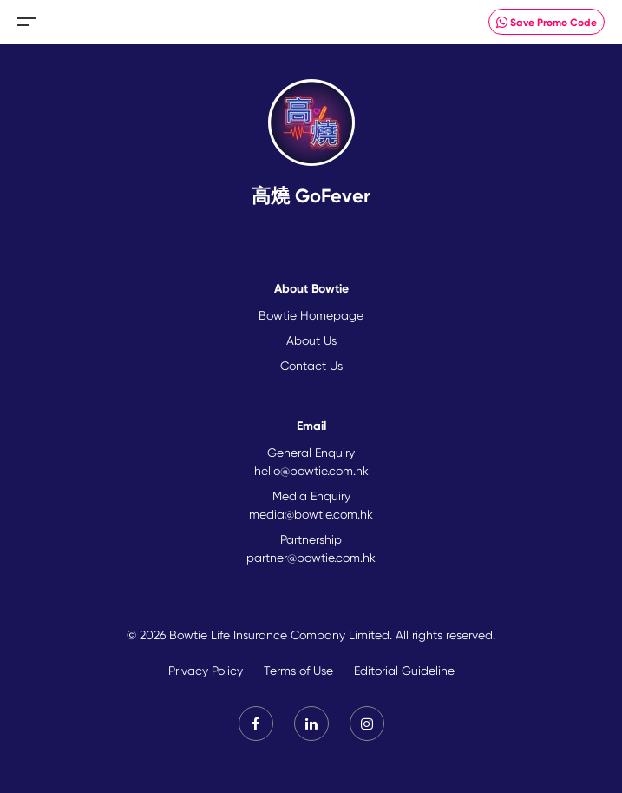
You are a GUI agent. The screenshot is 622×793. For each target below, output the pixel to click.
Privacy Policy (205, 670)
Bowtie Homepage (311, 315)
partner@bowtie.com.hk (311, 558)
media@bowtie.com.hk (311, 514)
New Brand (311, 22)
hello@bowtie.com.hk (311, 471)
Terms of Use (298, 670)
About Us (311, 340)
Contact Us (311, 366)
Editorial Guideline (404, 670)
